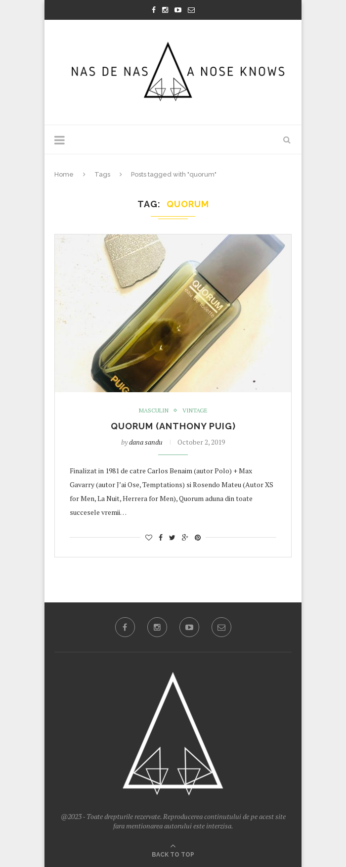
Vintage (195, 410)
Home (64, 174)
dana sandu (146, 442)
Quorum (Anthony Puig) (173, 426)
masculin (154, 410)
